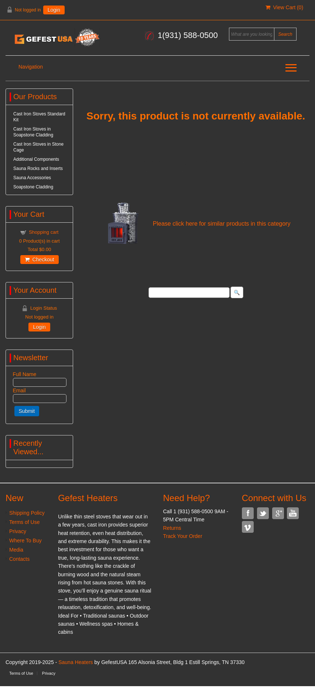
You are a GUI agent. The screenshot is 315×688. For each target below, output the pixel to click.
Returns (172, 528)
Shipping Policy (27, 513)
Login (54, 10)
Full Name (25, 374)
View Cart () (284, 7)
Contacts (19, 559)
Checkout (39, 259)
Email (19, 390)
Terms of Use (24, 522)
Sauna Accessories (32, 177)
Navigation (30, 67)
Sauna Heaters (75, 662)
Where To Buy (25, 540)
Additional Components (36, 159)
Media (16, 550)
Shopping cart (43, 232)
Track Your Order (182, 536)
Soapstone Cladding (33, 187)
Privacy (17, 531)
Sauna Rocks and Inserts (38, 168)
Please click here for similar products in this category (222, 223)
